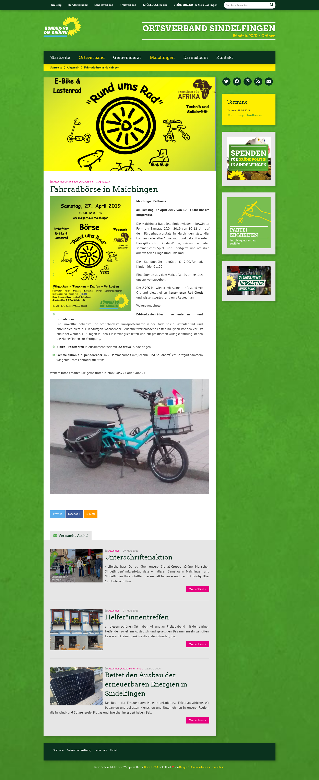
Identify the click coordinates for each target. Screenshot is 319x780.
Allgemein (73, 67)
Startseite (60, 57)
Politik (139, 668)
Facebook (74, 513)
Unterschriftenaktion (139, 557)
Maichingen (162, 57)
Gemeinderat (127, 57)
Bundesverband (78, 5)
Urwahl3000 (151, 767)
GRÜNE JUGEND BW (155, 5)
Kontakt (224, 57)
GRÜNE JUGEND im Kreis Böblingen (195, 5)
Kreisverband (128, 5)
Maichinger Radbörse (244, 115)
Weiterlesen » (197, 588)
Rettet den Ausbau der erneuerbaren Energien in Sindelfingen (146, 684)
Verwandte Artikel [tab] (73, 536)
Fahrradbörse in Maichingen (104, 189)
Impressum (101, 750)
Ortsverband (92, 57)
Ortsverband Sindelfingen (209, 28)
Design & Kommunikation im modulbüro (201, 767)
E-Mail (90, 513)
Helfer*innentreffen (137, 617)
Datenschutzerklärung (79, 750)
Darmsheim (195, 57)
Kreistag (56, 5)
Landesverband (103, 5)
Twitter (57, 513)
